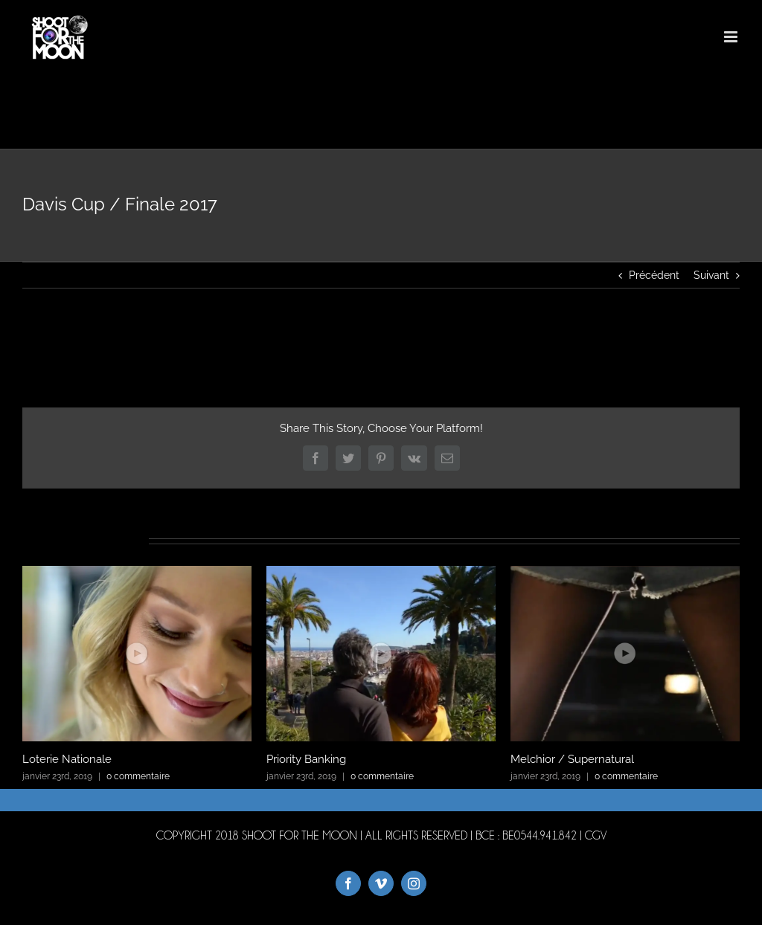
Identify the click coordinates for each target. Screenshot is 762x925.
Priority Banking (306, 759)
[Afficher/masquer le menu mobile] (732, 37)
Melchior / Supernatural (572, 759)
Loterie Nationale (67, 759)
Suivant (711, 275)
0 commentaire (138, 776)
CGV (595, 836)
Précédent (654, 275)
